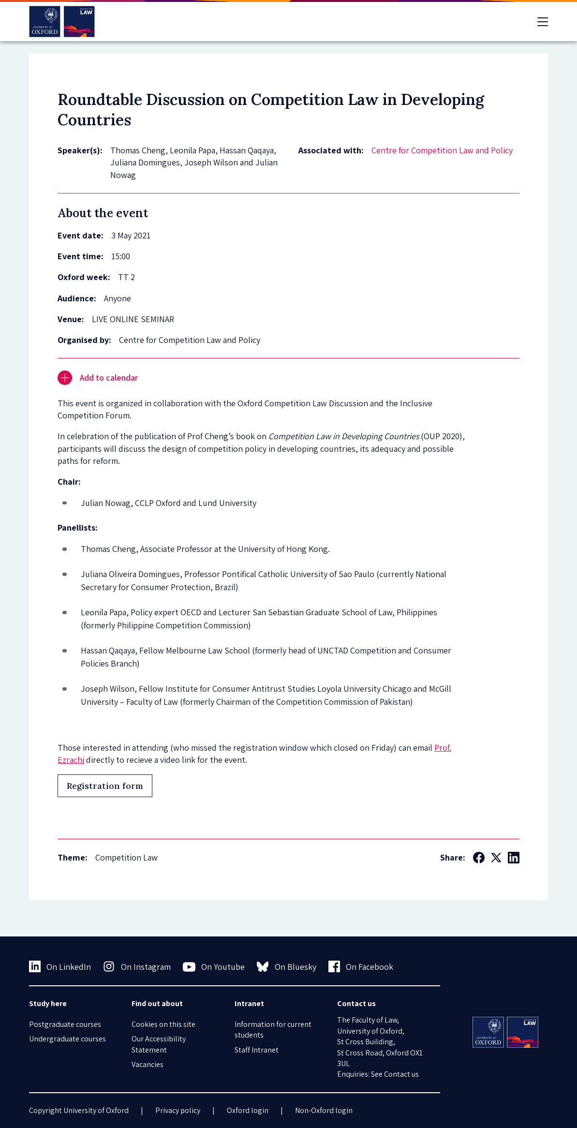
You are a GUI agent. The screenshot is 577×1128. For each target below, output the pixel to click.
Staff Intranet (257, 1050)
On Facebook (361, 966)
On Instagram (137, 966)
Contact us (401, 1074)
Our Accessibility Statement (159, 1044)
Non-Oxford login (324, 1110)
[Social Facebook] (479, 857)
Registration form (105, 785)
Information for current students (273, 1029)
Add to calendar (98, 378)
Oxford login (247, 1110)
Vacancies (147, 1064)
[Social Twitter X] (496, 857)
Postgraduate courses (65, 1024)
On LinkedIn (60, 966)
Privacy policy (177, 1110)
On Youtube (214, 967)
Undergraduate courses (67, 1039)
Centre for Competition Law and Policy (442, 150)
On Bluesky (286, 966)
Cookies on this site (163, 1024)
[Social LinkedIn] (513, 857)
